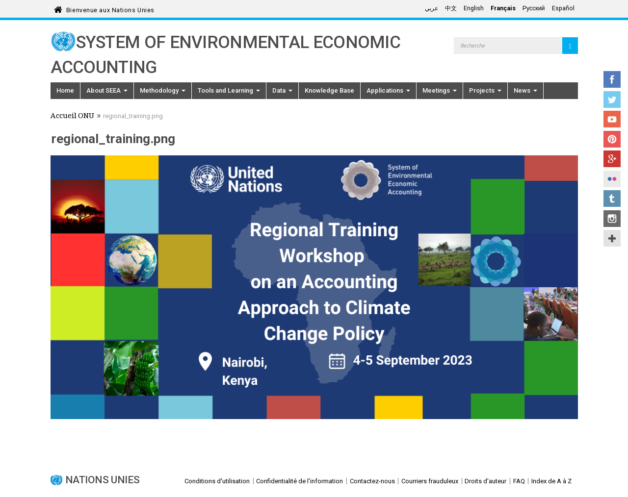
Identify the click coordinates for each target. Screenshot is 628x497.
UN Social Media (612, 238)
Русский (534, 8)
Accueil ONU (72, 116)
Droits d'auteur (485, 481)
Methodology (162, 90)
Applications (388, 90)
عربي (431, 8)
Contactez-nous (372, 481)
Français (503, 8)
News (525, 90)
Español (563, 8)
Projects (485, 90)
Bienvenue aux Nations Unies (110, 8)
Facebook (612, 79)
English (474, 8)
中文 (451, 8)
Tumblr (612, 198)
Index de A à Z (551, 481)
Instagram (612, 218)
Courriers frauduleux (429, 481)
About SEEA (107, 90)
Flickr (612, 179)
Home (65, 90)
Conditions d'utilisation (217, 481)
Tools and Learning (229, 90)
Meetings (439, 90)
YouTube (612, 119)
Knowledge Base (329, 90)
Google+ (612, 158)
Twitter (612, 99)
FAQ (519, 481)
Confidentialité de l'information (299, 481)
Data (282, 90)
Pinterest (612, 139)
